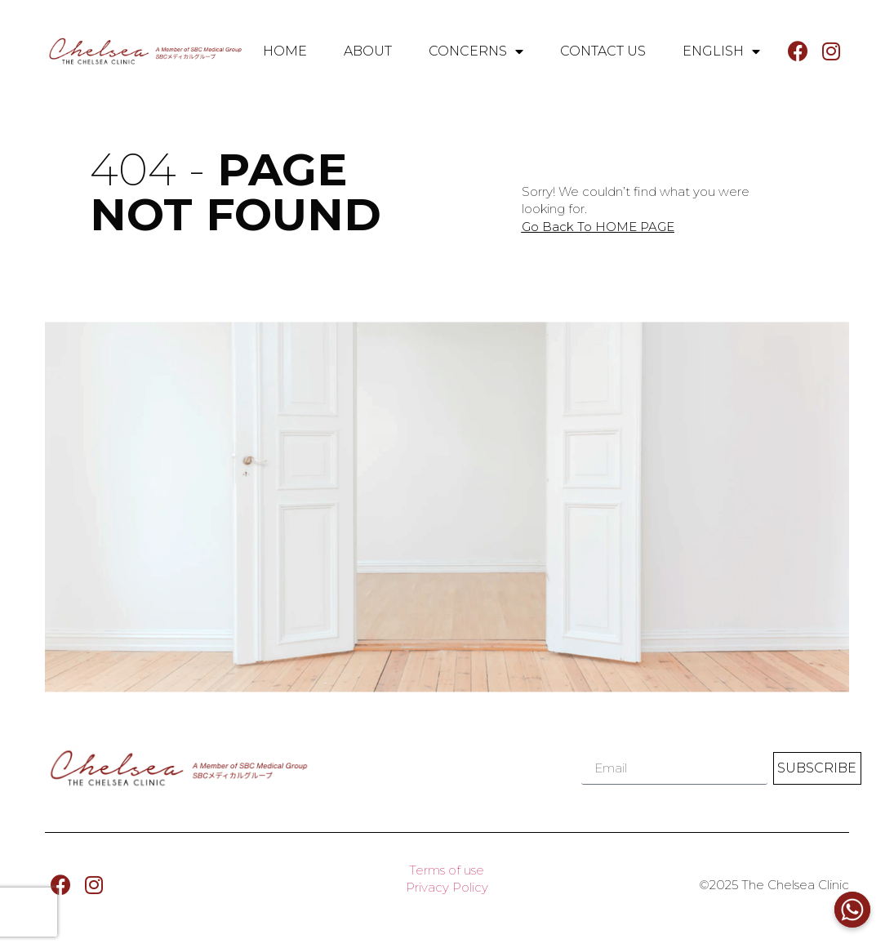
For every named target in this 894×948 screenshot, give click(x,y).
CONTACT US (603, 51)
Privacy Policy (447, 887)
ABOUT (368, 51)
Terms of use (446, 870)
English (721, 51)
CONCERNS (476, 51)
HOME (285, 51)
